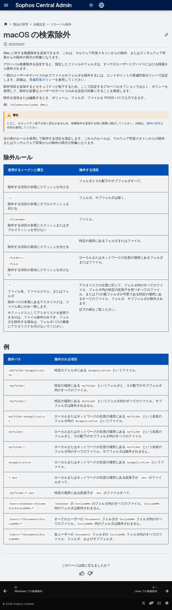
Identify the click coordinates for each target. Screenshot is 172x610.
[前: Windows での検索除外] (24, 590)
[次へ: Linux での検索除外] (150, 590)
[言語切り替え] (101, 5)
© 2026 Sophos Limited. (18, 603)
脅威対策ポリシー (42, 80)
